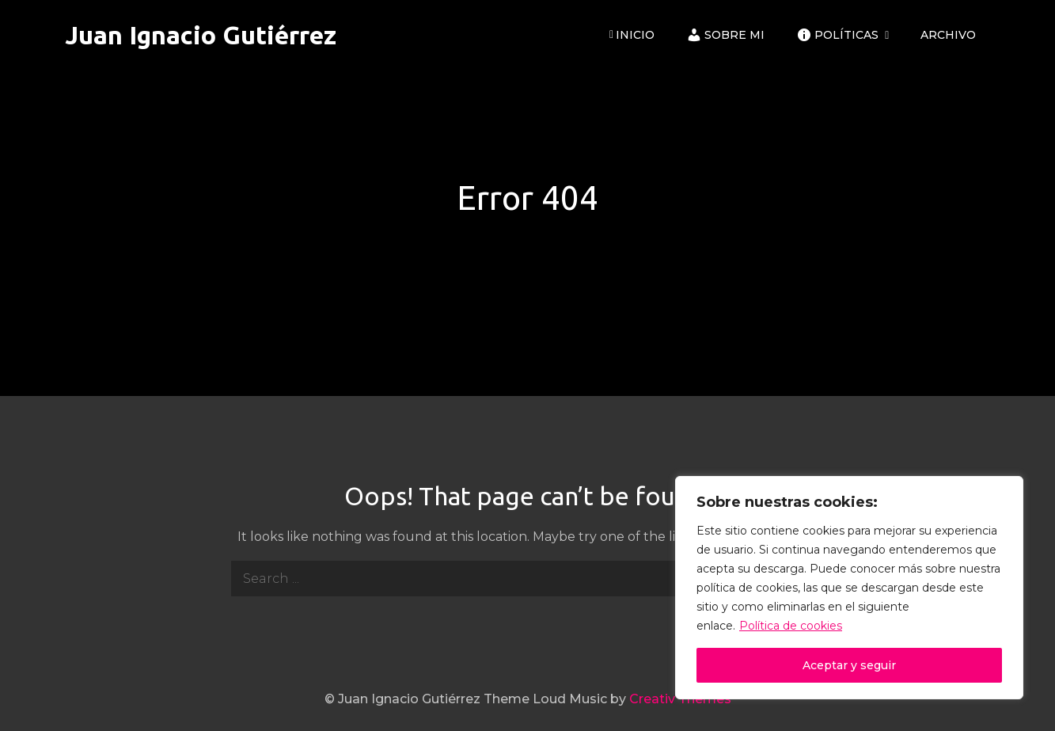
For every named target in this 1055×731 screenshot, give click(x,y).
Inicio (632, 35)
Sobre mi (725, 35)
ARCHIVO (948, 35)
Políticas (837, 35)
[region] (849, 587)
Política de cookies (790, 626)
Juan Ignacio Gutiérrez (200, 35)
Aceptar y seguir (849, 665)
